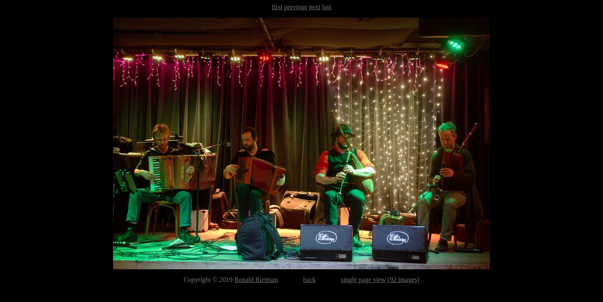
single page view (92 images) (380, 279)
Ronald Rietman (256, 279)
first (277, 6)
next (315, 6)
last (326, 6)
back (309, 279)
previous (295, 6)
